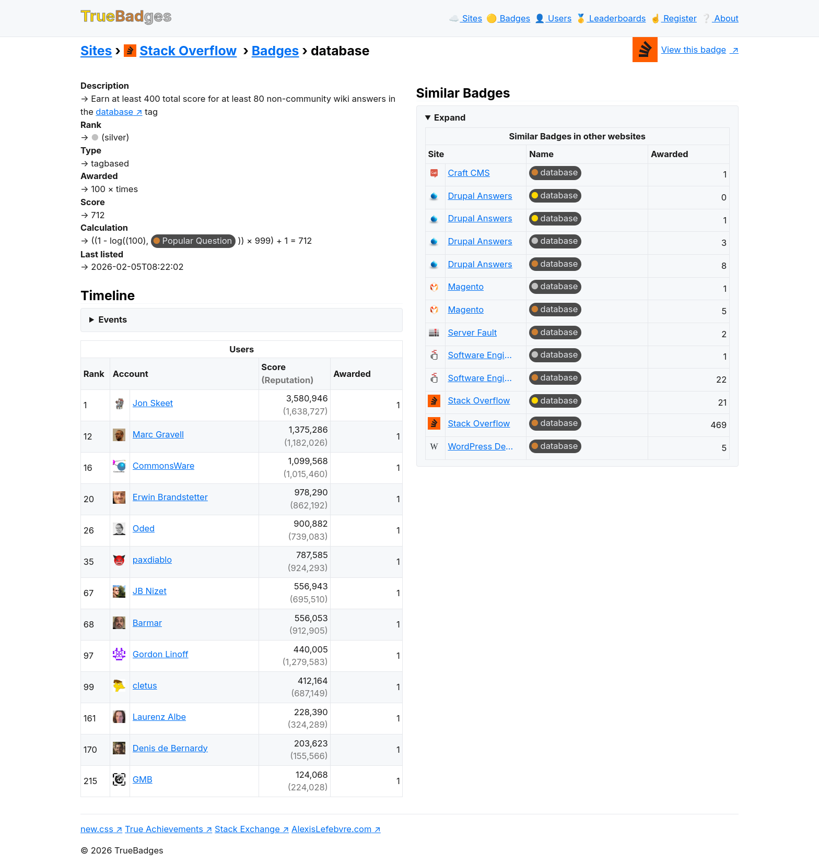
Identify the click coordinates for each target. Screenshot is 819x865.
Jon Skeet (153, 403)
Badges (275, 50)
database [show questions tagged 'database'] (114, 111)
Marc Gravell (158, 434)
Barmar (147, 623)
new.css (96, 829)
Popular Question (197, 240)
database (559, 172)
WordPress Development (482, 446)
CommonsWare (164, 465)
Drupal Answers (480, 196)
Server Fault (472, 332)
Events (112, 319)
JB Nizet (150, 591)
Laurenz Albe (159, 717)
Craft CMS (469, 173)
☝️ (673, 18)
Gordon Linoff (161, 654)
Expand (449, 117)
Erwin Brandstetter (170, 497)
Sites (96, 50)
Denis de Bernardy (170, 748)
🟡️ (508, 18)
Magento (466, 286)
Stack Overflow (180, 50)
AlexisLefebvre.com (331, 829)
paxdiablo (152, 559)
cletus (145, 685)
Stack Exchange (247, 829)
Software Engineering (482, 355)
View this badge (679, 49)
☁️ (465, 18)
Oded (144, 528)
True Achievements (164, 829)
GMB (143, 779)
